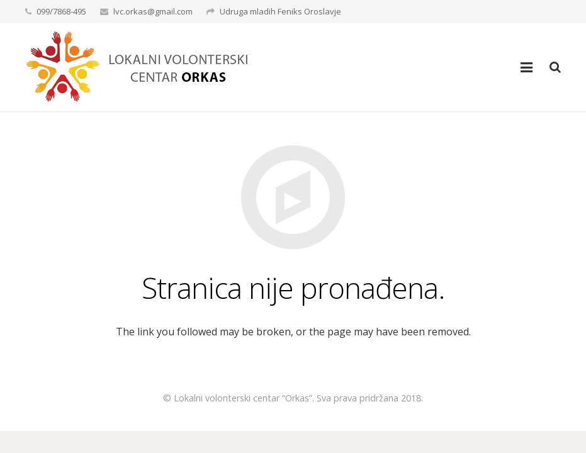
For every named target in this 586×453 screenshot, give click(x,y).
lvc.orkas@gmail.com (153, 11)
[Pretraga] (555, 67)
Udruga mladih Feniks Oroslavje (280, 11)
